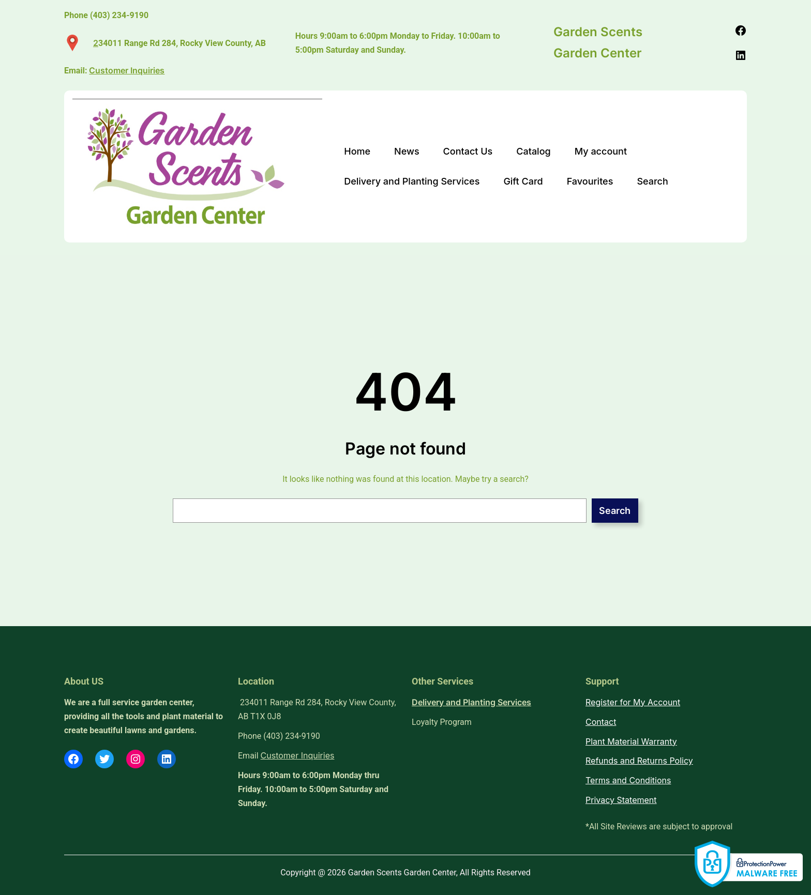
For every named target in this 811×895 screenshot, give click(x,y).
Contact (600, 722)
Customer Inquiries (298, 755)
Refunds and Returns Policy (639, 760)
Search (614, 510)
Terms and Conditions (628, 780)
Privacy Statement (621, 800)
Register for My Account (632, 702)
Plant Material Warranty (631, 741)
